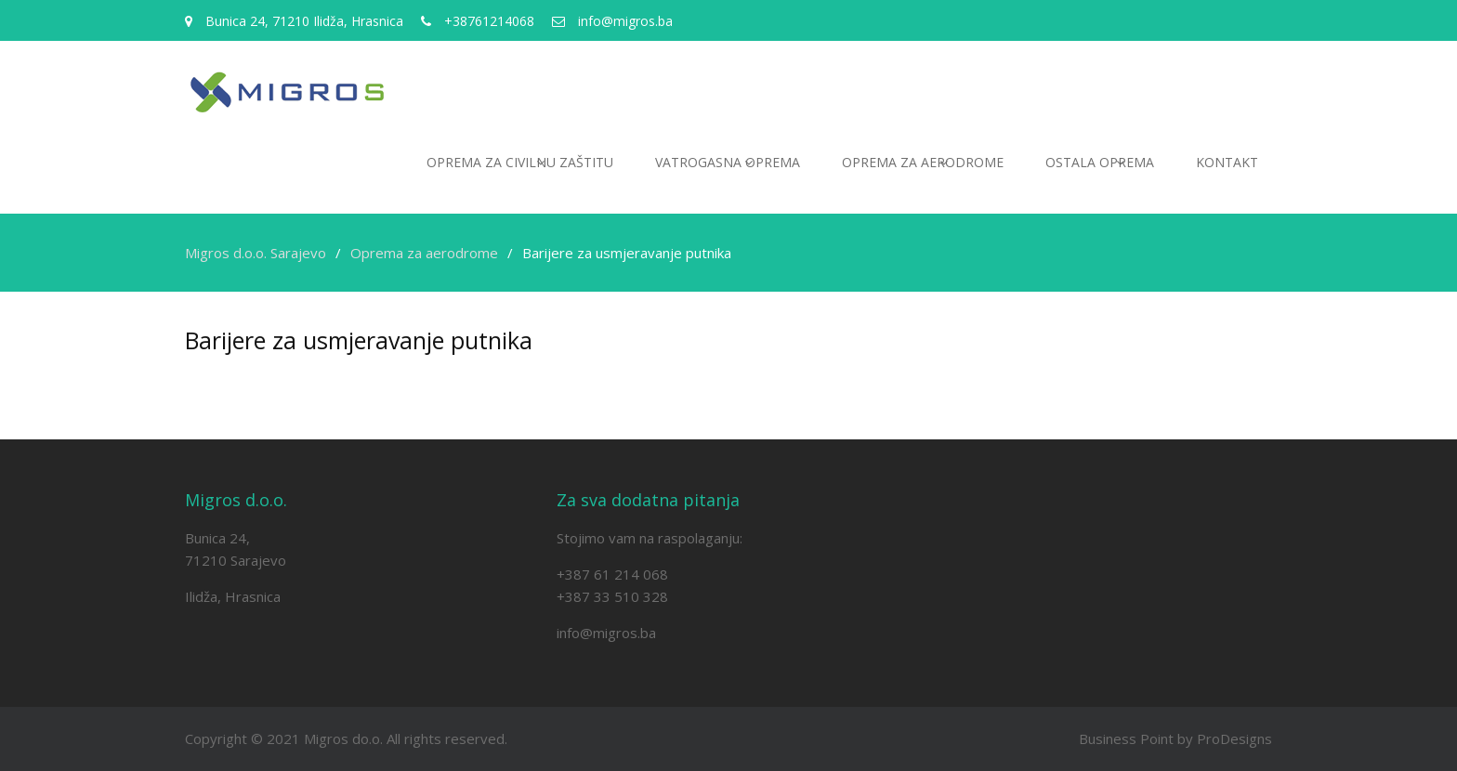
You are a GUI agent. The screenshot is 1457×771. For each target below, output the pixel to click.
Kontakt (1227, 162)
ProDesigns (1234, 738)
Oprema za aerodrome (923, 162)
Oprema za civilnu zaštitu (520, 162)
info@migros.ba (606, 632)
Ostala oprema (1099, 162)
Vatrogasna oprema (727, 162)
